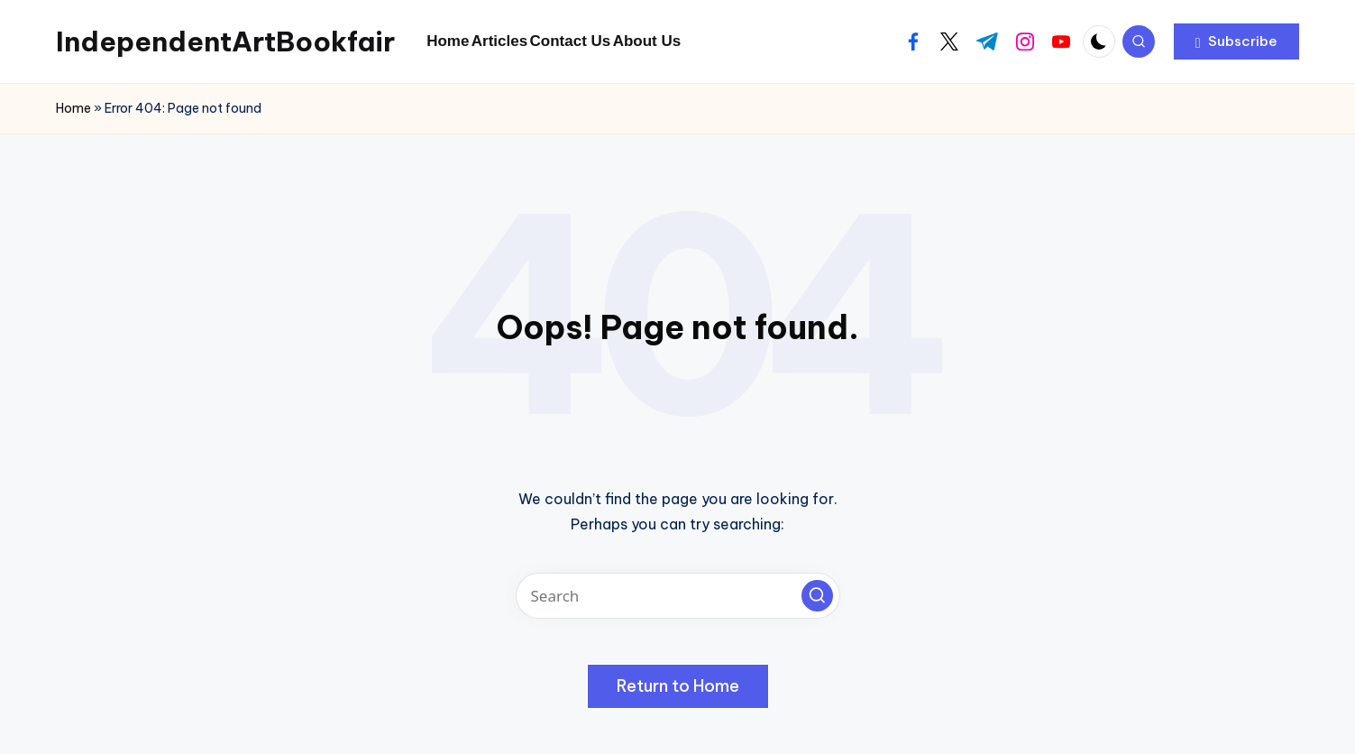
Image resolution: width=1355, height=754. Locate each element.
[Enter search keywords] (678, 596)
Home (73, 108)
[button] (1236, 41)
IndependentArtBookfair (225, 41)
